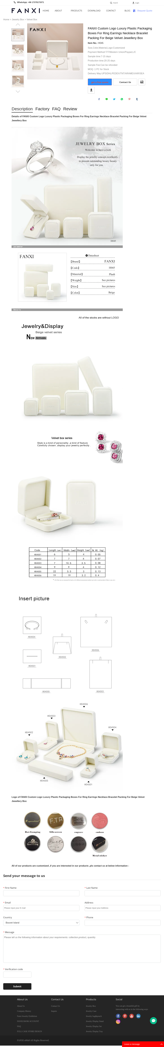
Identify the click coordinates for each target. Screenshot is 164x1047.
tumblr (138, 100)
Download (94, 10)
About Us (58, 12)
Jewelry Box (18, 19)
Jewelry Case (91, 1013)
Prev (18, 24)
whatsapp (122, 100)
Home (46, 10)
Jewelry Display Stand (95, 1023)
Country (7, 918)
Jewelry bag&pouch (94, 1018)
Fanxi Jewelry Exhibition (27, 1018)
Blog (127, 10)
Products (76, 10)
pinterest (130, 100)
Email (7, 904)
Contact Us (111, 12)
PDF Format (141, 82)
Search (115, 3)
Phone (89, 918)
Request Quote (144, 10)
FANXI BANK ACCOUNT (28, 1023)
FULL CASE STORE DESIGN (29, 1033)
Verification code (13, 970)
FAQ (19, 1028)
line (107, 100)
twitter (115, 100)
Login (137, 3)
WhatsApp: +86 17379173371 (30, 2)
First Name (9, 889)
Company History (24, 1013)
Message (8, 933)
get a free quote (99, 82)
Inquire (54, 1013)
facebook (100, 100)
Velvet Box (32, 19)
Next (18, 91)
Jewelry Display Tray (94, 1033)
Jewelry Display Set (94, 1028)
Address (89, 904)
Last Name (91, 889)
